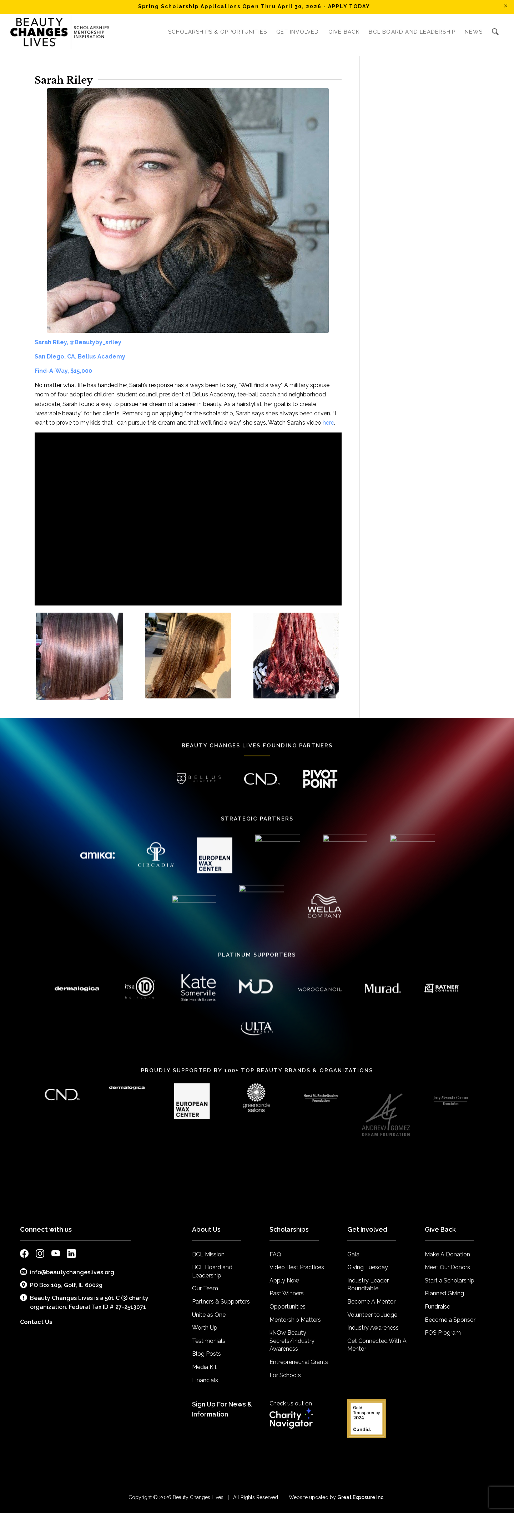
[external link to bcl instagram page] (40, 1254)
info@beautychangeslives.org (67, 1272)
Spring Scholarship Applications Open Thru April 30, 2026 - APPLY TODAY (254, 6)
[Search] (495, 32)
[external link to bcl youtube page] (55, 1254)
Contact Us (36, 1322)
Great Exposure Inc (360, 1497)
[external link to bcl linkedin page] (71, 1254)
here (328, 422)
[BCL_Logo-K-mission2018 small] (59, 32)
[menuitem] (217, 32)
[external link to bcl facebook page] (24, 1254)
